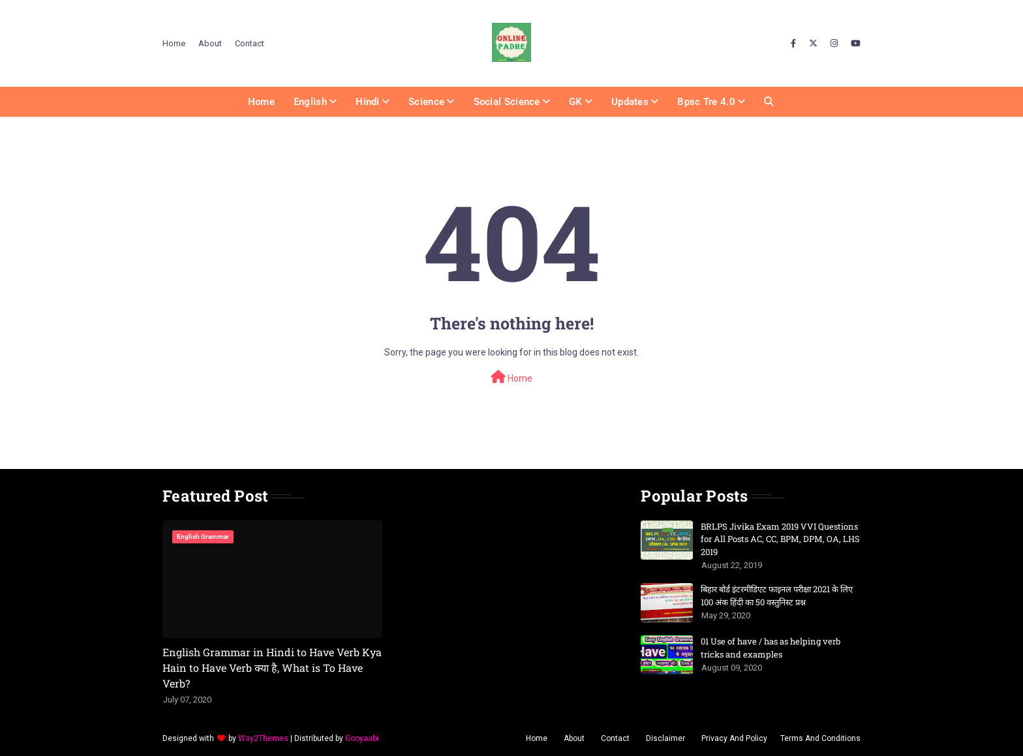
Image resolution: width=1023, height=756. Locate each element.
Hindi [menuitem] (368, 102)
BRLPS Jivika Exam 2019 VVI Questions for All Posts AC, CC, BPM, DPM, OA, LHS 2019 (780, 539)
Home (173, 43)
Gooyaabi (361, 738)
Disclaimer (665, 738)
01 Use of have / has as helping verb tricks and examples (770, 647)
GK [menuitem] (576, 102)
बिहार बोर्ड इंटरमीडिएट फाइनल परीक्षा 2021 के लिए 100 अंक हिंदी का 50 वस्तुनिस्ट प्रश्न (777, 595)
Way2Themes (263, 738)
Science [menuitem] (426, 102)
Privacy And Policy (734, 738)
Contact (249, 43)
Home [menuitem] (261, 102)
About (210, 43)
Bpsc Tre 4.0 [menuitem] (706, 102)
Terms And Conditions (820, 738)
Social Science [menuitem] (507, 102)
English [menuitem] (310, 102)
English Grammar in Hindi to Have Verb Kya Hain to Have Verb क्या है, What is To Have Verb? (272, 667)
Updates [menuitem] (630, 102)
